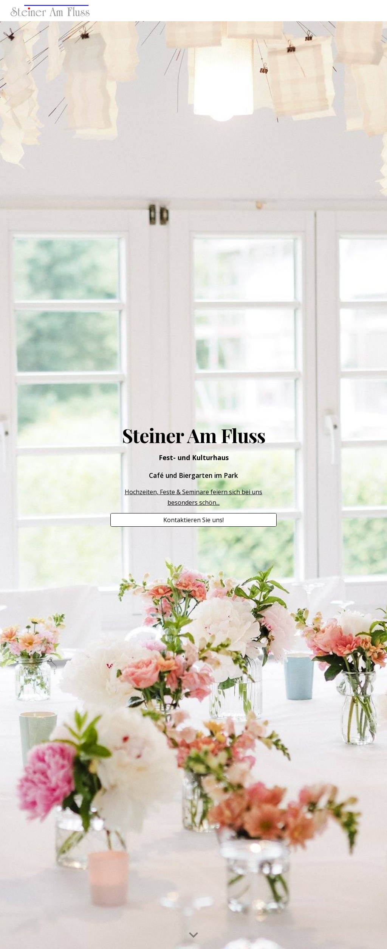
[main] (193, 466)
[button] (193, 935)
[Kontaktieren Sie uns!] (194, 520)
